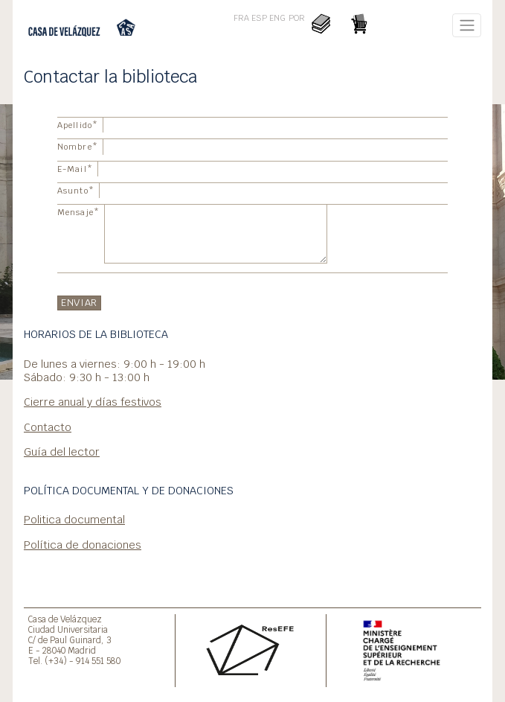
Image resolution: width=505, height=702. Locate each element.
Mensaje (78, 212)
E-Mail (75, 169)
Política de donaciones (82, 544)
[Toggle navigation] (466, 25)
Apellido (77, 125)
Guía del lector (62, 451)
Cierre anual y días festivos (92, 402)
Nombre (77, 146)
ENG (277, 18)
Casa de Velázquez (65, 619)
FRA (241, 18)
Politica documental (74, 519)
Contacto (47, 427)
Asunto (75, 190)
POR (297, 18)
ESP (259, 18)
